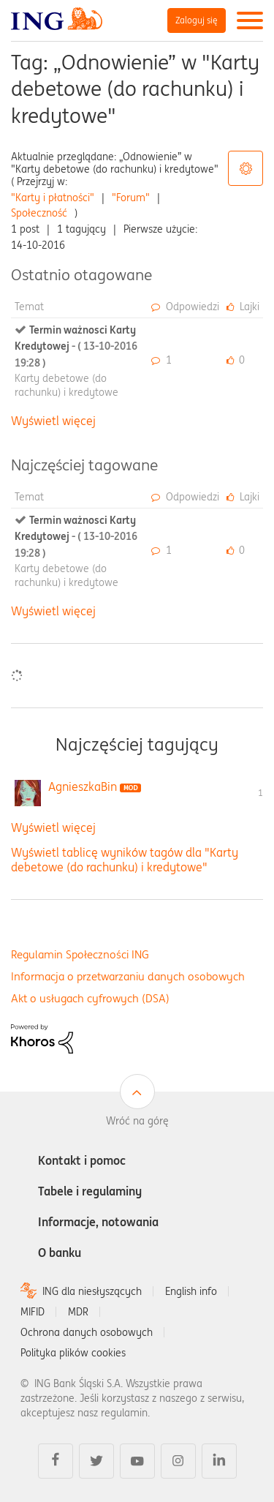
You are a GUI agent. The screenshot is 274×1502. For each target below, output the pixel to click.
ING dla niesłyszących (92, 1291)
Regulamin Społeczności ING (80, 954)
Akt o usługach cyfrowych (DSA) (90, 998)
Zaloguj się (196, 20)
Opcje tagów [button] (245, 168)
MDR (78, 1311)
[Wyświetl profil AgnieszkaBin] (82, 786)
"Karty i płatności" (52, 197)
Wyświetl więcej (53, 420)
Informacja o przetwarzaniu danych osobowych (128, 976)
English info (191, 1291)
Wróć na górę (137, 1120)
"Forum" (131, 197)
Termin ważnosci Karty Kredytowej (76, 346)
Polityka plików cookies (73, 1352)
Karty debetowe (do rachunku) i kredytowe (66, 385)
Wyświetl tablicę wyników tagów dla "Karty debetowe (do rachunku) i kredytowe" (124, 859)
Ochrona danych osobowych (86, 1332)
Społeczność (39, 212)
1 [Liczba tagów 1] (260, 792)
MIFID (32, 1311)
